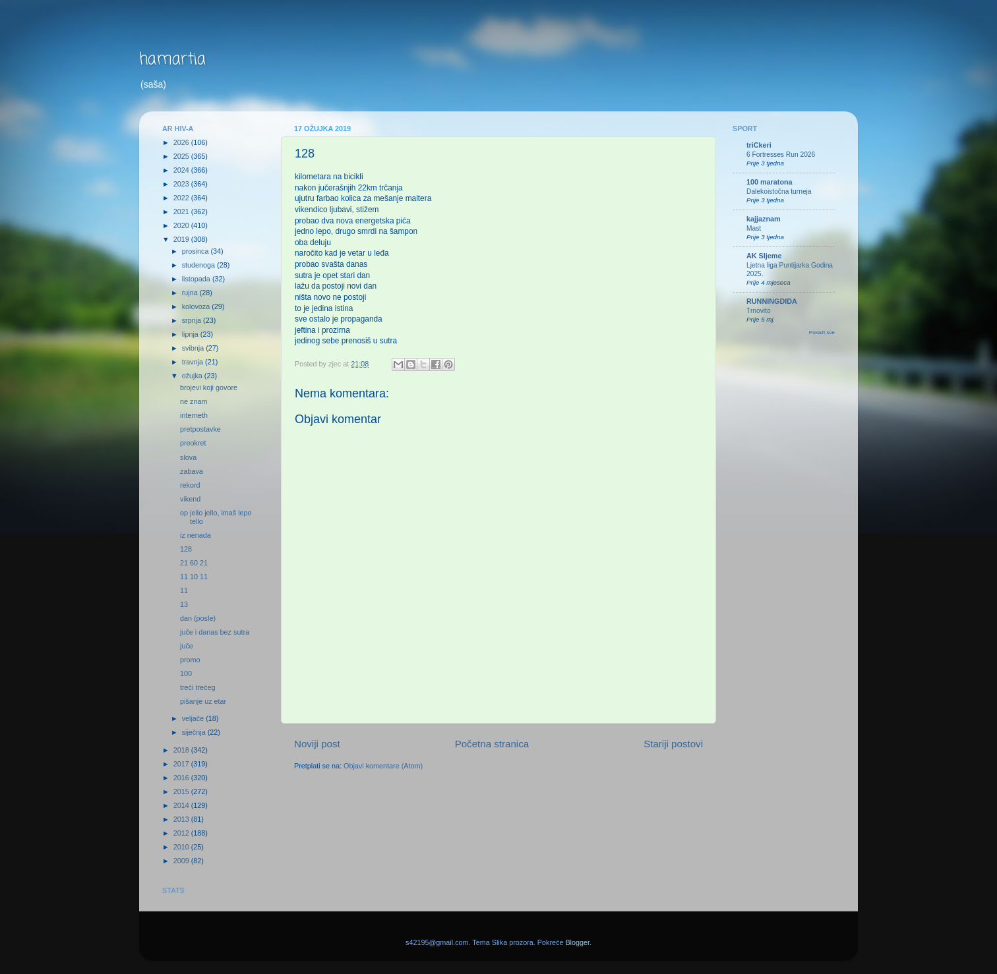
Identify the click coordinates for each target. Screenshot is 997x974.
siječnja (195, 732)
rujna (191, 293)
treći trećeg (197, 687)
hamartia (172, 59)
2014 (182, 805)
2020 (182, 225)
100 (186, 673)
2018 (182, 750)
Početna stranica (492, 743)
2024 (182, 170)
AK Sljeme (763, 256)
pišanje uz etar (203, 701)
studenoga (199, 265)
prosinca (196, 251)
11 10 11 (194, 577)
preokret (193, 443)
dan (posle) (198, 618)
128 (186, 549)
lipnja (191, 334)
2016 (182, 778)
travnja (193, 362)
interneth (194, 415)
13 (184, 604)
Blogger (577, 942)
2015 (182, 791)
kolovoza (197, 306)
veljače (194, 718)
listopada (197, 279)
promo (190, 660)
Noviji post (317, 743)
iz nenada (195, 535)
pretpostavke (200, 429)
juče (186, 646)
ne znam (193, 401)
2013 (182, 819)
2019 (182, 239)
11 (184, 590)
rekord (190, 485)
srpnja (192, 320)
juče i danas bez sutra (214, 632)
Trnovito (758, 310)
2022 (182, 198)
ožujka (193, 376)
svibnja (194, 348)
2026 (182, 142)
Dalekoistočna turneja (779, 191)
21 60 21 (194, 563)
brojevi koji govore (208, 387)
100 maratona (769, 182)
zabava (191, 471)
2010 (182, 847)
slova (188, 457)
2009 (182, 861)
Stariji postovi (673, 743)
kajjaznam (763, 219)
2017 (182, 764)
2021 (182, 211)
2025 (182, 156)
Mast (753, 228)
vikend (190, 499)
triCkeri (758, 145)
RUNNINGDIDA (771, 301)
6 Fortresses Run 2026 (780, 154)
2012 (182, 833)
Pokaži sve (822, 332)
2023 (182, 184)
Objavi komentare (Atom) (383, 766)
